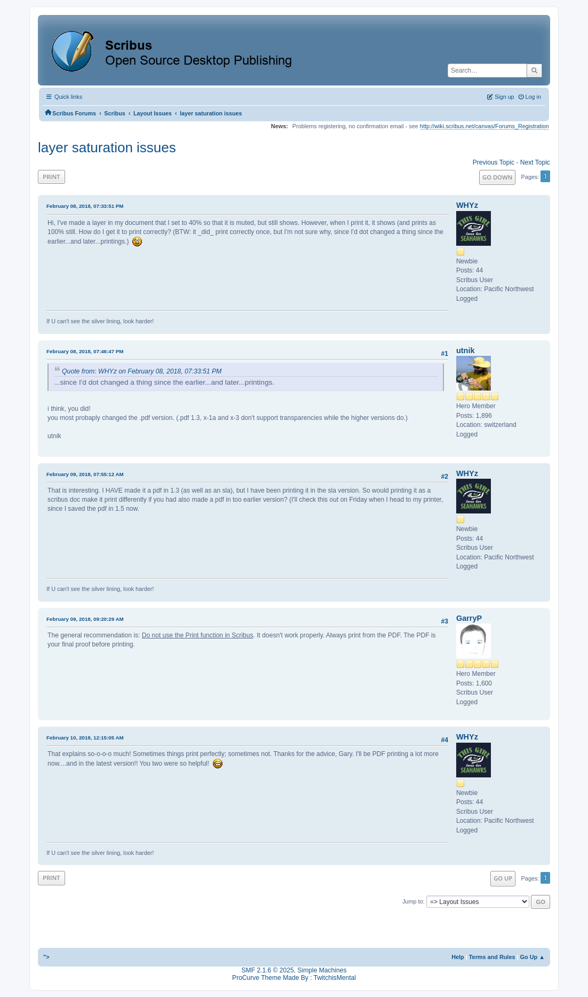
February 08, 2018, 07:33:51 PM (84, 206)
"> (46, 957)
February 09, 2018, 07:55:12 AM (85, 474)
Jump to (412, 901)
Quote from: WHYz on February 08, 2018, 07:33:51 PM (141, 371)
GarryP (469, 618)
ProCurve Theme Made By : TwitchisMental (294, 978)
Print (51, 177)
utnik (465, 350)
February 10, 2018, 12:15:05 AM (85, 738)
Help (457, 957)
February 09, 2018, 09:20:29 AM (85, 619)
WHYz (467, 205)
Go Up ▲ (532, 957)
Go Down (497, 177)
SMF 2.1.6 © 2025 (268, 970)
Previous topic (493, 162)
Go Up (503, 878)
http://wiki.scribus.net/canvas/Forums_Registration (484, 126)
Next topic (535, 162)
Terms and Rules (492, 957)
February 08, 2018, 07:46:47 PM (84, 351)
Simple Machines (321, 970)
